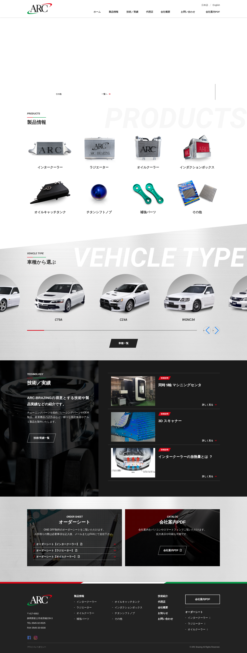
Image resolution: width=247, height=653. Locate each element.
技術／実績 (132, 11)
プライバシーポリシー (36, 647)
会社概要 (165, 11)
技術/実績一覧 (41, 438)
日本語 (204, 5)
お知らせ (163, 613)
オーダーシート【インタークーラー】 (59, 544)
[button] (207, 330)
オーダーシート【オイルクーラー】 (58, 556)
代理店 (149, 11)
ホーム (97, 11)
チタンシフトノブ (125, 613)
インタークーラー (87, 601)
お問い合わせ (188, 11)
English (216, 5)
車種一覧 (123, 343)
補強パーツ (83, 618)
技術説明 (164, 378)
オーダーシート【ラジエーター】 (56, 550)
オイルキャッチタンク (127, 601)
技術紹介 (163, 596)
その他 (58, 94)
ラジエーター (84, 607)
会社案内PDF (213, 11)
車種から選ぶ (41, 262)
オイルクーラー (85, 613)
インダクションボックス (128, 607)
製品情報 (113, 11)
